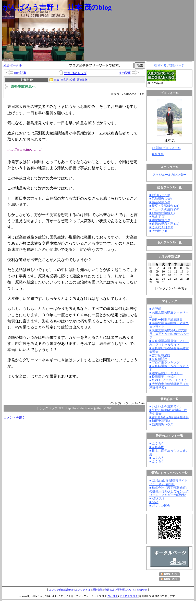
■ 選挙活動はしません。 (165, 373)
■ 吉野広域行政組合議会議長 (169, 417)
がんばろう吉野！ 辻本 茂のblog (57, 7)
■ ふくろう (156, 443)
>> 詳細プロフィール (166, 148)
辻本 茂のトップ (75, 73)
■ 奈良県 (158, 154)
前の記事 (20, 73)
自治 (56, 79)
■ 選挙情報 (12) (159, 220)
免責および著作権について (119, 589)
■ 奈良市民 (156, 447)
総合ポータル (13, 65)
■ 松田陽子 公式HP (163, 377)
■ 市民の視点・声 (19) (164, 223)
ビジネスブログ (129, 596)
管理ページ (177, 65)
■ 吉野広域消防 (159, 355)
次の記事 (125, 73)
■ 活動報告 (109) (160, 198)
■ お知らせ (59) (159, 195)
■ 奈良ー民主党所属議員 (165, 319)
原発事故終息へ (22, 86)
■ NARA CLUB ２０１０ (168, 380)
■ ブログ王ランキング (164, 362)
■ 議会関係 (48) (159, 202)
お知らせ (142, 589)
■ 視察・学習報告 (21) (164, 206)
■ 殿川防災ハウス (161, 424)
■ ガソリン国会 (159, 505)
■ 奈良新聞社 (158, 359)
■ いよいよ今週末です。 (165, 406)
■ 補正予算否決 (159, 421)
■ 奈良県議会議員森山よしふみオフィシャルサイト (169, 342)
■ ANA (153, 502)
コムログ (112, 596)
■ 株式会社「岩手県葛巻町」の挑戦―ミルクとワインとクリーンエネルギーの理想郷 (169, 491)
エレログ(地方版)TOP (61, 589)
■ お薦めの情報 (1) (162, 213)
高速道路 (82, 79)
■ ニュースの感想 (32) (164, 209)
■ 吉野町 (155, 309)
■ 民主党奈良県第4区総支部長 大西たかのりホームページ (169, 333)
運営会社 (97, 589)
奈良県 (64, 79)
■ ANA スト (157, 498)
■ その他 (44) (158, 231)
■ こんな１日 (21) (161, 227)
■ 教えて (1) (157, 216)
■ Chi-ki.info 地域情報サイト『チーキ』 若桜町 (168, 482)
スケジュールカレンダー (169, 174)
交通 (72, 79)
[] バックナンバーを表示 (169, 288)
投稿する (160, 65)
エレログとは (82, 589)
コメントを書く (14, 417)
